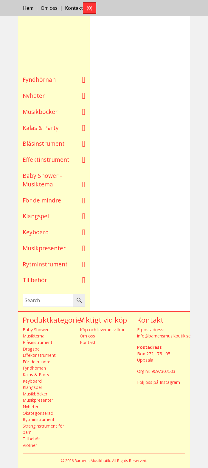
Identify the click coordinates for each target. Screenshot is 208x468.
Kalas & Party (41, 128)
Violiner (30, 445)
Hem (28, 8)
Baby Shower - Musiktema (42, 180)
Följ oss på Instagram (158, 382)
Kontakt (74, 8)
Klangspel (36, 216)
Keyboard (36, 232)
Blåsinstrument (44, 143)
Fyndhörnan (39, 80)
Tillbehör (35, 280)
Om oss (49, 8)
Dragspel (32, 349)
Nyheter (34, 96)
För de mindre (42, 200)
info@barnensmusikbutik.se (164, 336)
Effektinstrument (46, 160)
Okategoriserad (38, 413)
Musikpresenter (44, 248)
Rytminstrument (45, 264)
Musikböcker (40, 112)
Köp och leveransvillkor (102, 329)
